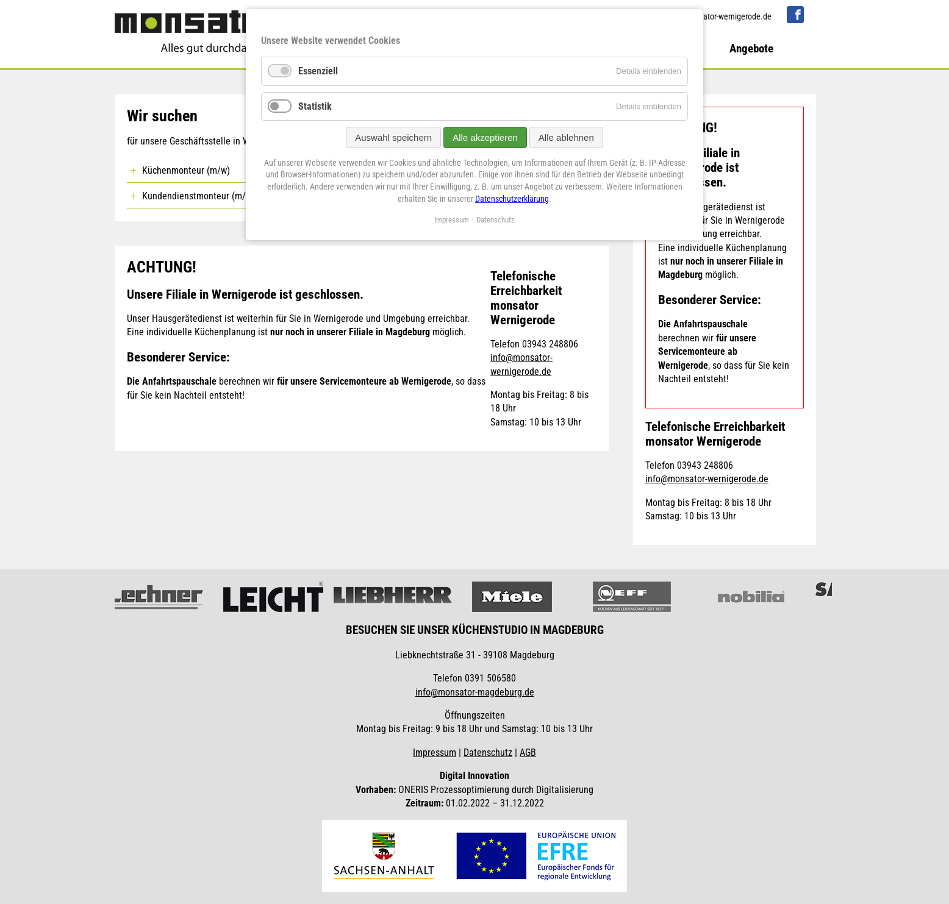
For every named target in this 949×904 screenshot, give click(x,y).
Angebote (751, 48)
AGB (528, 752)
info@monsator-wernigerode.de (718, 17)
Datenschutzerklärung (512, 199)
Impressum (434, 752)
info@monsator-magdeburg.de (474, 692)
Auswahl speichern (393, 137)
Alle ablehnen (566, 137)
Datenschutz (488, 752)
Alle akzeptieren (485, 137)
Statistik (315, 106)
